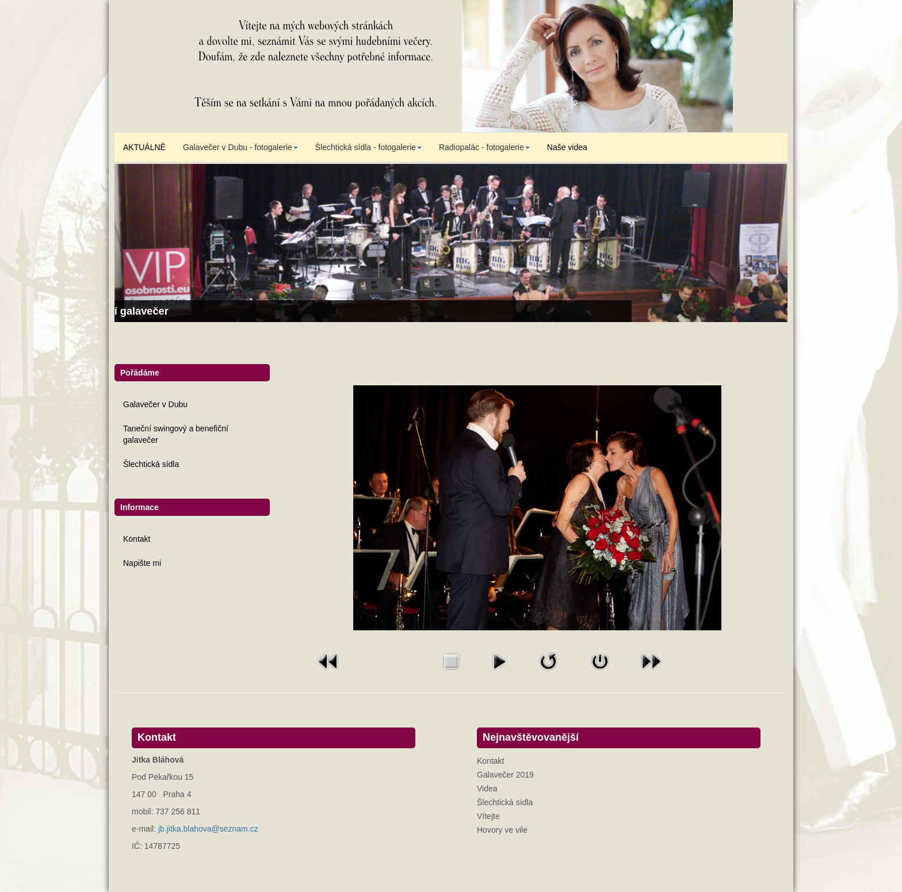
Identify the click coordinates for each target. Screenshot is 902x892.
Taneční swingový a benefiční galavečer (175, 434)
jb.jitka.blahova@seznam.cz (208, 828)
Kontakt (136, 538)
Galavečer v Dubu (155, 404)
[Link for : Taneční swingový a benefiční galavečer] (451, 243)
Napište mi (142, 563)
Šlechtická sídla (151, 464)
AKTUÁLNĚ (144, 147)
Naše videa (567, 147)
